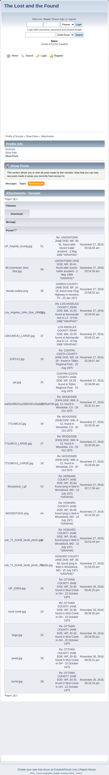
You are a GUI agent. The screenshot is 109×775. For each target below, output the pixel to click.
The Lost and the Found (31, 6)
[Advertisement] (54, 97)
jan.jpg (17, 382)
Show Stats (11, 152)
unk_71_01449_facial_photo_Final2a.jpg (28, 565)
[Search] (40, 34)
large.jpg (17, 635)
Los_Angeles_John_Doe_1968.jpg (24, 312)
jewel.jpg (17, 658)
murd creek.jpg (17, 611)
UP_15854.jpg (17, 588)
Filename (11, 205)
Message (11, 222)
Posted (11, 230)
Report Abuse (87, 769)
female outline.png (17, 291)
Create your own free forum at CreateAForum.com (47, 769)
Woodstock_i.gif (16, 486)
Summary (10, 149)
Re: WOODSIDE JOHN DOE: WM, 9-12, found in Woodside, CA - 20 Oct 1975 (67, 403)
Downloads (17, 214)
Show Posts (11, 156)
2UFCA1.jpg (17, 359)
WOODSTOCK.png (17, 513)
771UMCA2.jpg (17, 423)
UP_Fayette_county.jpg (18, 246)
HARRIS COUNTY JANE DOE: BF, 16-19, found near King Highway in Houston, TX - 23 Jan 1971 (67, 291)
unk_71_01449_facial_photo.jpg (23, 540)
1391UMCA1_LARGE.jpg (19, 335)
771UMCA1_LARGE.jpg (18, 463)
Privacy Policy (67, 773)
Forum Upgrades (44, 773)
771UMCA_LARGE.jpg (18, 443)
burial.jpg (17, 681)
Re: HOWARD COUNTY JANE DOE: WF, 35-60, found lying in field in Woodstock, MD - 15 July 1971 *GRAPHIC (67, 487)
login (62, 19)
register (72, 19)
